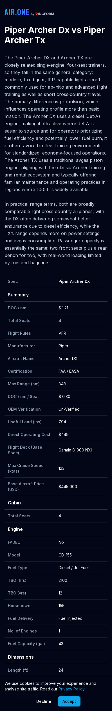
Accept (69, 701)
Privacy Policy (72, 689)
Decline (43, 701)
